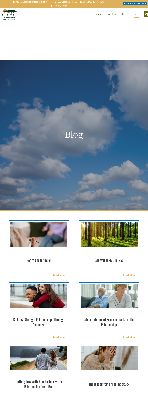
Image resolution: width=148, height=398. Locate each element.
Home (98, 14)
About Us (126, 14)
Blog (136, 14)
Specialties (111, 14)
